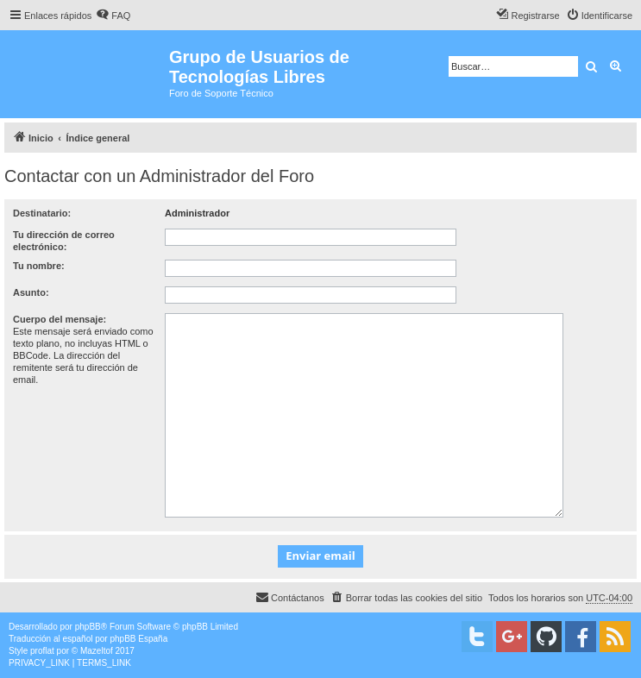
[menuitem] (113, 15)
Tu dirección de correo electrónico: (64, 240)
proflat (42, 651)
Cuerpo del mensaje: (59, 319)
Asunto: (31, 292)
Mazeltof (96, 651)
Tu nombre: (39, 266)
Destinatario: (42, 213)
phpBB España (138, 638)
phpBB (88, 626)
